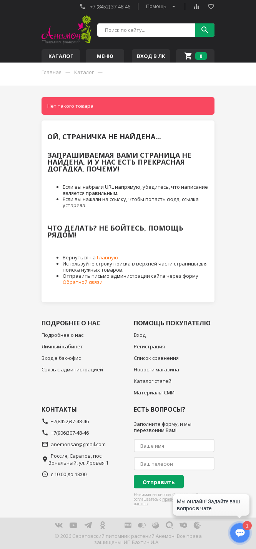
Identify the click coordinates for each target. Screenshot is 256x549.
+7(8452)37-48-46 (65, 421)
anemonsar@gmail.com (74, 444)
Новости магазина (156, 369)
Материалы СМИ (154, 392)
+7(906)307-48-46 (65, 432)
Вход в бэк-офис (61, 357)
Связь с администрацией (72, 369)
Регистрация (149, 346)
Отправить (159, 482)
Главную (107, 257)
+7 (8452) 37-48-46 (104, 6)
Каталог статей (152, 381)
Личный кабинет (62, 346)
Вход (140, 334)
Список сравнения (156, 357)
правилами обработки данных (168, 501)
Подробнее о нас (62, 334)
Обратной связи (83, 282)
